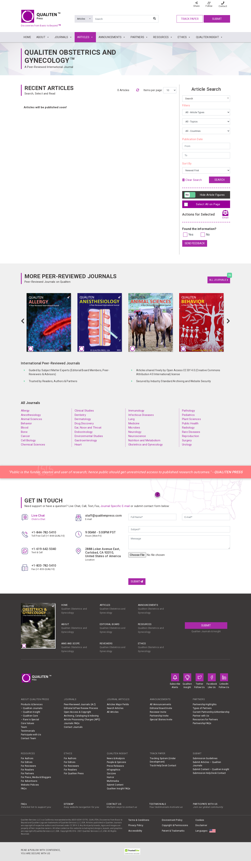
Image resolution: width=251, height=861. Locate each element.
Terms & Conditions (138, 820)
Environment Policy (172, 820)
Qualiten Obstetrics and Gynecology (70, 56)
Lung (131, 419)
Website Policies (30, 784)
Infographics (113, 769)
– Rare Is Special (30, 719)
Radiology (188, 427)
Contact (223, 5)
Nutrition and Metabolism (144, 440)
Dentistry (80, 415)
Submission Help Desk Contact (209, 773)
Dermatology (83, 419)
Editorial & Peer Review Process (81, 708)
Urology (187, 444)
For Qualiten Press (74, 773)
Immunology (136, 410)
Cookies (199, 820)
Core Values (27, 723)
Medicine (134, 423)
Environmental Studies (89, 436)
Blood (24, 427)
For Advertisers (29, 781)
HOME (27, 37)
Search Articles (115, 708)
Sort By (186, 163)
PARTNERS (139, 37)
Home (64, 605)
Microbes (134, 427)
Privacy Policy (135, 825)
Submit (217, 18)
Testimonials (28, 731)
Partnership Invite (159, 715)
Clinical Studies (84, 410)
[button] (22, 321)
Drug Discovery (84, 423)
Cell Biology (28, 440)
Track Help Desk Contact (163, 765)
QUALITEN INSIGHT (209, 37)
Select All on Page (203, 204)
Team (24, 727)
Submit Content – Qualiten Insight (211, 769)
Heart (78, 444)
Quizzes (111, 773)
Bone (24, 432)
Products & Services (32, 704)
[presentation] (157, 568)
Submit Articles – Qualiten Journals (207, 764)
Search (219, 179)
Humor (110, 777)
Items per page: (153, 90)
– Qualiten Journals (31, 708)
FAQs (24, 788)
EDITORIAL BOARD (110, 624)
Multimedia (113, 781)
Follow (209, 4)
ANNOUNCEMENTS (112, 37)
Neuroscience (137, 436)
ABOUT (42, 37)
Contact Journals (73, 727)
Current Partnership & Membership (211, 712)
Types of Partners (202, 708)
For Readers (27, 769)
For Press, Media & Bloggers (36, 777)
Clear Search (192, 180)
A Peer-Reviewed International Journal (48, 67)
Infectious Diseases (141, 415)
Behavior (26, 423)
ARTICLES (85, 37)
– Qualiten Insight (30, 712)
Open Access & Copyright (77, 712)
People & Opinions (116, 762)
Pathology (188, 410)
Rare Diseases (191, 432)
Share (196, 4)
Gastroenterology (86, 440)
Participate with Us (31, 734)
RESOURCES (162, 37)
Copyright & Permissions (175, 825)
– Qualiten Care (29, 715)
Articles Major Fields (118, 704)
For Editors (26, 762)
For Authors (27, 758)
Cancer (25, 436)
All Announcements (160, 704)
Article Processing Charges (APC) (82, 719)
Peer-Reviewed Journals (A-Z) (80, 704)
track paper (190, 18)
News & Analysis (116, 758)
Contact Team (28, 738)
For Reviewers (28, 766)
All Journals (218, 280)
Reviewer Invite (158, 712)
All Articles (113, 712)
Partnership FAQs (202, 723)
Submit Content (115, 784)
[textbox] (206, 98)
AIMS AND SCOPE (70, 643)
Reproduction (190, 436)
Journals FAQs (72, 723)
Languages (201, 831)
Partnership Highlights (205, 704)
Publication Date (192, 139)
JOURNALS (63, 37)
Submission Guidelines (205, 758)
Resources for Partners (205, 719)
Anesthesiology (31, 415)
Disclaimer (201, 825)
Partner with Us (201, 715)
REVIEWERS (106, 643)
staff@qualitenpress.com (103, 515)
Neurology (134, 432)
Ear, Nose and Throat (88, 427)
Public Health (190, 423)
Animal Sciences (31, 419)
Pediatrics (188, 415)
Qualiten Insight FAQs (118, 788)
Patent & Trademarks (173, 831)
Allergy (25, 410)
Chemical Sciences (33, 444)
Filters (186, 105)
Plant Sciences (191, 419)
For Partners (27, 773)
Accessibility (135, 831)
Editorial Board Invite (161, 708)
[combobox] (206, 98)
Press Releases (115, 766)
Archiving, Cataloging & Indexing (81, 715)
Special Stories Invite (161, 719)
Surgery (187, 440)
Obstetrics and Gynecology (145, 444)
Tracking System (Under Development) (163, 760)
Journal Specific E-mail (115, 506)
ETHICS (184, 37)
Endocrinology (84, 432)
